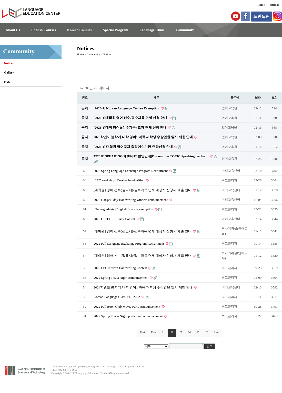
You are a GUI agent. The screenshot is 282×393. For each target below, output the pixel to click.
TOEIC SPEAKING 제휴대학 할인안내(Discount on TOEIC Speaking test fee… (151, 156)
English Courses (43, 30)
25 (198, 332)
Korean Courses (79, 30)
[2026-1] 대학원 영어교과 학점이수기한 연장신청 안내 (134, 147)
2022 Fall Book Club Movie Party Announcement (127, 306)
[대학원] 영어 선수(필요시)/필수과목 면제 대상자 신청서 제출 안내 (143, 190)
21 (163, 332)
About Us (13, 30)
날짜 (257, 97)
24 (189, 332)
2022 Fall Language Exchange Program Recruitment (129, 243)
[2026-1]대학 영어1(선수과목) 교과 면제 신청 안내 (130, 127)
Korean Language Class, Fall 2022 (117, 297)
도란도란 (261, 16)
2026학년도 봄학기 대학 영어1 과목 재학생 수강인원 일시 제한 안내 (144, 137)
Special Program (115, 30)
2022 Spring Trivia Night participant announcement (129, 316)
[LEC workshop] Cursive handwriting (119, 180)
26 (206, 332)
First (142, 332)
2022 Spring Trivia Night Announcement (121, 278)
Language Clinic (151, 30)
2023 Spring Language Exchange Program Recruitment (131, 171)
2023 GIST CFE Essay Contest (115, 219)
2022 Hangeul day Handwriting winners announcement (131, 200)
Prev (153, 332)
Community (185, 30)
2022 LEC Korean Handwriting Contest (121, 268)
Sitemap (274, 4)
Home (261, 4)
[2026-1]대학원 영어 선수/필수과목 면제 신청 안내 (131, 118)
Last (216, 332)
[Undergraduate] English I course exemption (124, 209)
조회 (274, 97)
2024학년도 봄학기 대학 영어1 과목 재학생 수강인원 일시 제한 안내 (144, 287)
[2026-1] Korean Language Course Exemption (127, 108)
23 (180, 332)
